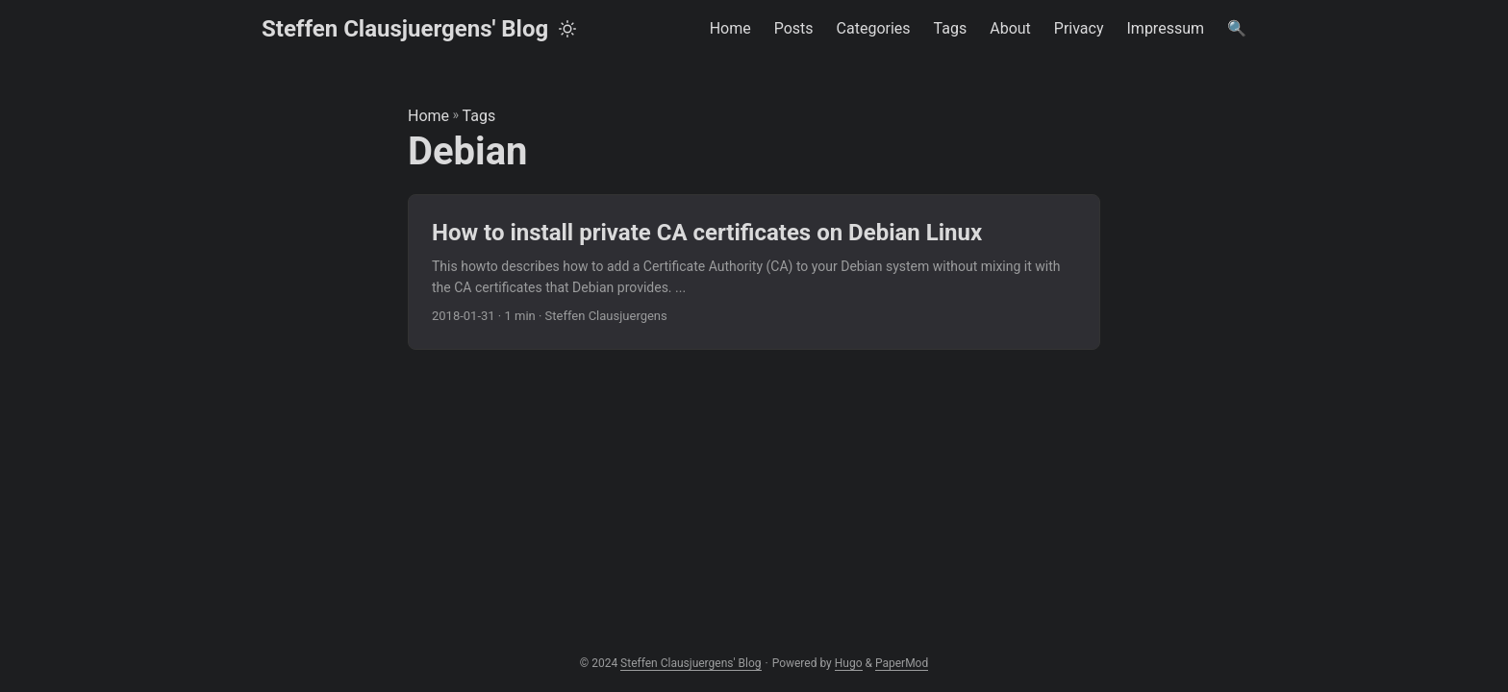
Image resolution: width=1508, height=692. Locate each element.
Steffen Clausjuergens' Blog (405, 28)
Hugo (849, 663)
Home (428, 116)
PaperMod (901, 663)
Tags (479, 116)
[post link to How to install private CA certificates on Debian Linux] (754, 272)
